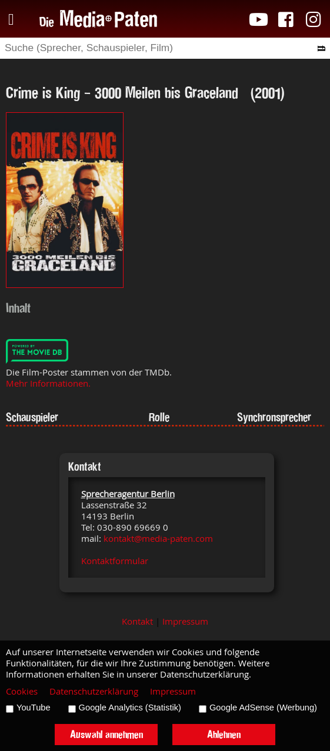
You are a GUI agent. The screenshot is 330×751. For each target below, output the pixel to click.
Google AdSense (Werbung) (263, 707)
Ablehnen (224, 734)
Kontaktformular (114, 560)
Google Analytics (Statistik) (130, 707)
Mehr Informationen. (48, 383)
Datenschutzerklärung (93, 691)
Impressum (185, 621)
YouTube (33, 707)
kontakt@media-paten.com (158, 538)
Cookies (22, 691)
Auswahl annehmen (106, 734)
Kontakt (137, 621)
